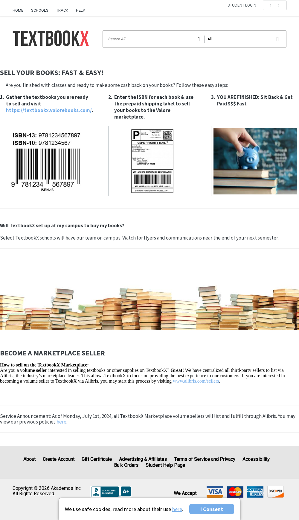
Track (62, 10)
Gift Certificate (97, 459)
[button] (274, 10)
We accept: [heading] (185, 493)
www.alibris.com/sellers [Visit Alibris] (196, 381)
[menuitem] (20, 8)
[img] (215, 492)
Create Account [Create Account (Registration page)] (58, 459)
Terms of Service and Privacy (204, 459)
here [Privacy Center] (177, 509)
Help (80, 10)
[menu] (274, 10)
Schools (39, 10)
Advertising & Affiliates (143, 459)
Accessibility (256, 459)
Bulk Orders (126, 465)
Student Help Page (165, 465)
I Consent (211, 509)
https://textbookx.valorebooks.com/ (49, 110)
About (29, 459)
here (61, 421)
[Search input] (194, 38)
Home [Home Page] (18, 10)
